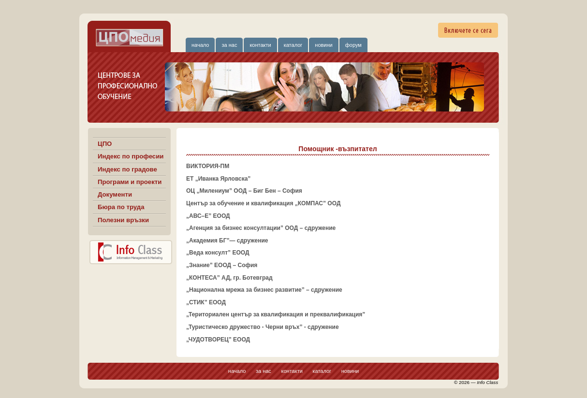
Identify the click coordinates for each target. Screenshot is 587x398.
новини (323, 45)
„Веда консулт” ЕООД (217, 252)
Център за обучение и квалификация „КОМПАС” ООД (263, 203)
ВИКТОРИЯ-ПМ (207, 166)
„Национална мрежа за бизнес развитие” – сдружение (264, 289)
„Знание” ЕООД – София (221, 265)
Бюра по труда (121, 207)
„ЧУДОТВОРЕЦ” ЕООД (218, 339)
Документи (115, 194)
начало (200, 45)
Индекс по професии (130, 156)
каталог (293, 45)
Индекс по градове (127, 169)
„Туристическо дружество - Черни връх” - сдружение (262, 327)
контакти (260, 45)
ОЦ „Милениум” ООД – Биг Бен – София (244, 190)
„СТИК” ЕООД (206, 302)
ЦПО (105, 143)
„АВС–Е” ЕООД (208, 216)
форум (353, 45)
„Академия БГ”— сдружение (227, 240)
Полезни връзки (123, 220)
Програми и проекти (129, 181)
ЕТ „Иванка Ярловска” (218, 178)
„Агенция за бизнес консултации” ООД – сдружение (261, 228)
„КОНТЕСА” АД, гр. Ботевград (229, 277)
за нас (229, 45)
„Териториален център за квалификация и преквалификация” (275, 314)
